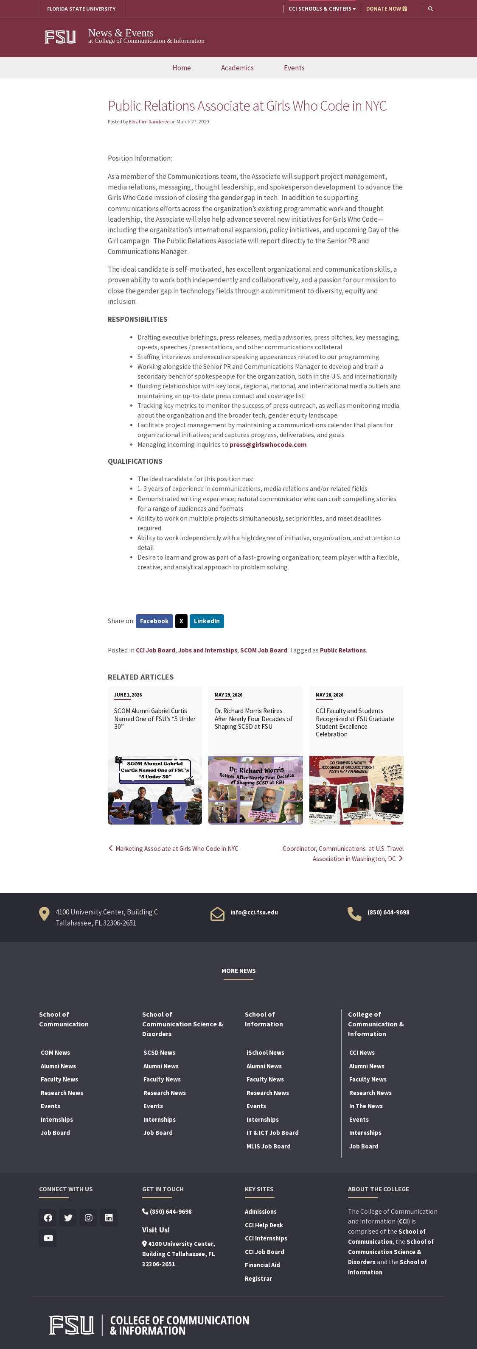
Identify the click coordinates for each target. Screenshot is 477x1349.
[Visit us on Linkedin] (109, 1217)
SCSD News (159, 1051)
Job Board (55, 1132)
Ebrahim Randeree (149, 121)
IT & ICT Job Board (273, 1132)
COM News (55, 1051)
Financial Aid (262, 1264)
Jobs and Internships (207, 650)
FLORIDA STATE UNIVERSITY (81, 9)
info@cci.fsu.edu (254, 911)
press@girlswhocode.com (268, 444)
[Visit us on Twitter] (68, 1217)
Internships (57, 1118)
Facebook (154, 621)
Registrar (258, 1277)
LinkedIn (207, 621)
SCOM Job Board (263, 650)
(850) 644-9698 (389, 911)
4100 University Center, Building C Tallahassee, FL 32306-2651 (178, 1253)
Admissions (261, 1210)
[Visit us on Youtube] (47, 1237)
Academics (237, 67)
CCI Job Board (155, 650)
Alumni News (58, 1065)
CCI (403, 1220)
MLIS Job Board (269, 1145)
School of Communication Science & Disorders (391, 1251)
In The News (366, 1105)
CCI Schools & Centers (321, 9)
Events (294, 67)
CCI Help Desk (264, 1224)
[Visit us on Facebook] (47, 1217)
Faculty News (59, 1078)
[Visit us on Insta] (88, 1217)
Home (181, 67)
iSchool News (265, 1051)
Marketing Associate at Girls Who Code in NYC (175, 848)
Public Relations (343, 650)
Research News (62, 1091)
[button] (430, 8)
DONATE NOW (386, 9)
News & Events (121, 33)
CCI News (362, 1051)
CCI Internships (266, 1237)
